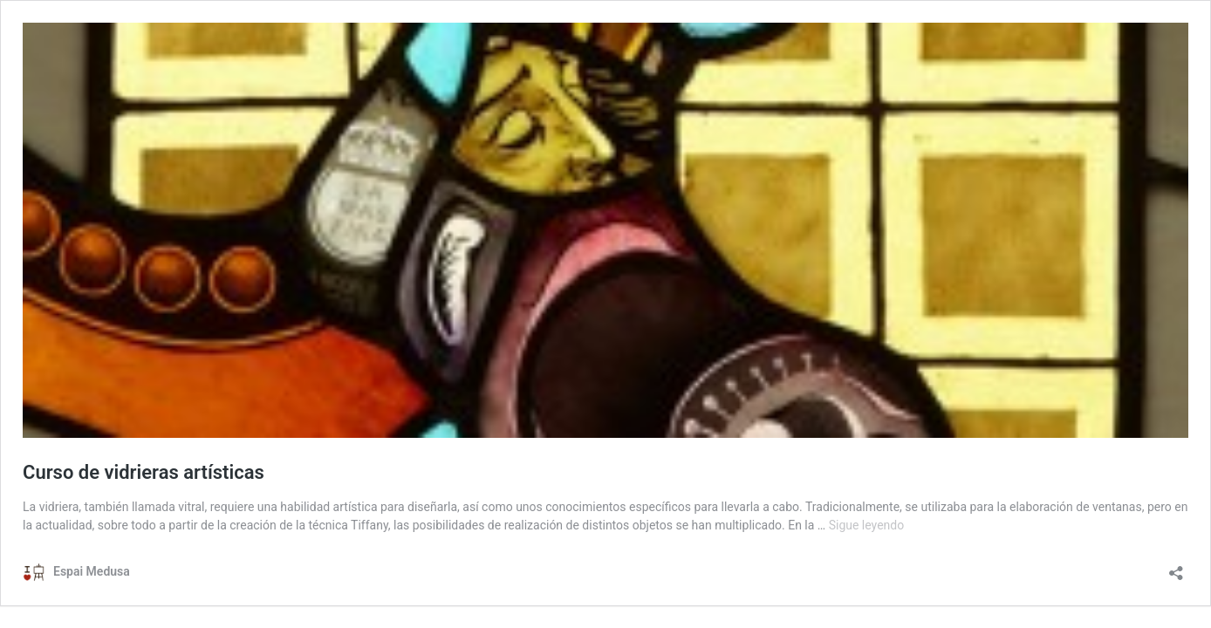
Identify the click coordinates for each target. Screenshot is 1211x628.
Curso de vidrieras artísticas (143, 472)
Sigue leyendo (867, 525)
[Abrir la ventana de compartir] (1176, 567)
